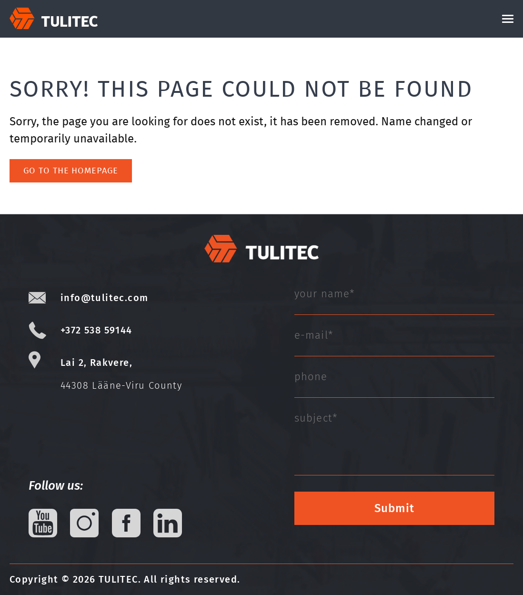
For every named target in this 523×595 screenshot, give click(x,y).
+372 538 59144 (96, 330)
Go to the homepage (70, 170)
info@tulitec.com (104, 297)
